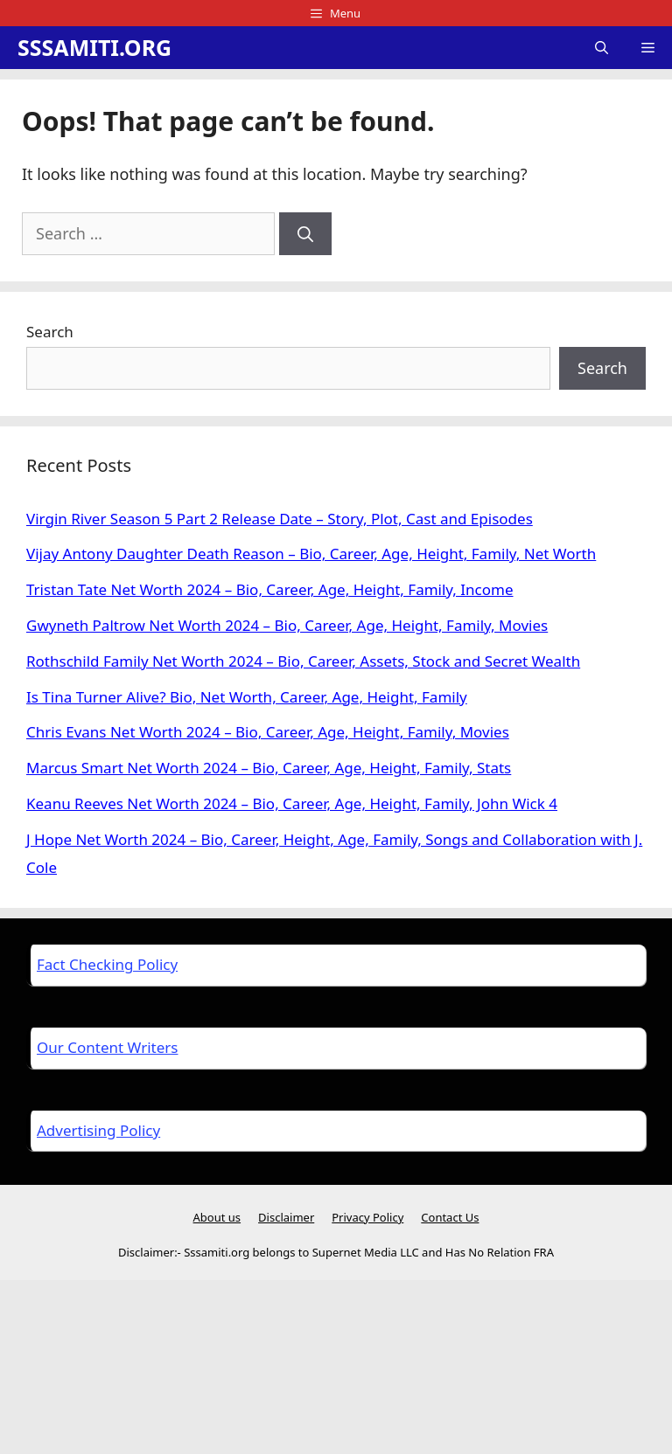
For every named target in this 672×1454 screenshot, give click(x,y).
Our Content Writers (107, 1047)
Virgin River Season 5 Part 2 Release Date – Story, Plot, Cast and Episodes (279, 519)
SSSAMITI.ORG (95, 47)
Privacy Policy (367, 1217)
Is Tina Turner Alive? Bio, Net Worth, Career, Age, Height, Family (246, 697)
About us (217, 1217)
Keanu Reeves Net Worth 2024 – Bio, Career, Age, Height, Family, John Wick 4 (291, 803)
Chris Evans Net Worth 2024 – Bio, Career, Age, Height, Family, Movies (267, 732)
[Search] (305, 233)
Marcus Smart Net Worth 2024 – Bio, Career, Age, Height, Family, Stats (268, 768)
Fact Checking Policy (107, 964)
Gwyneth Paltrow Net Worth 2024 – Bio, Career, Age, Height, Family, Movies (287, 625)
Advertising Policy (98, 1130)
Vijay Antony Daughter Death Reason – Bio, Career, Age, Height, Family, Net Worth (311, 554)
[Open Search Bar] (601, 47)
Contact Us (450, 1217)
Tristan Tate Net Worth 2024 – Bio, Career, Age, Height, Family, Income (270, 589)
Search (50, 332)
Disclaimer (286, 1217)
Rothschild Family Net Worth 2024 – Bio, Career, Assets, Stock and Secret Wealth (303, 661)
